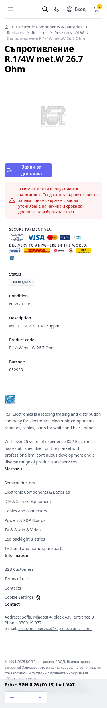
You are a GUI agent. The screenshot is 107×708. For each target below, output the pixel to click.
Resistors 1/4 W (69, 32)
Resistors (15, 32)
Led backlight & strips (25, 539)
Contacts (13, 588)
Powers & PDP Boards (25, 520)
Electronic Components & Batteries (49, 27)
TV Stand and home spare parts (34, 548)
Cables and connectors (26, 511)
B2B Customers (19, 569)
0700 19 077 (30, 622)
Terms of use (17, 578)
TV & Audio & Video (23, 529)
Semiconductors (20, 482)
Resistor (39, 32)
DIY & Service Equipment (28, 501)
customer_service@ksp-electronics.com (55, 628)
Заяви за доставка (24, 170)
